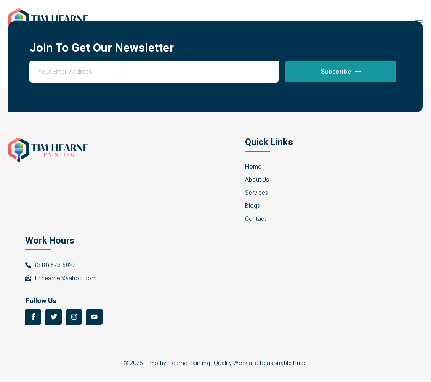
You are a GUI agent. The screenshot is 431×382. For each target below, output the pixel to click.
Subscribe (341, 71)
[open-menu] (416, 21)
